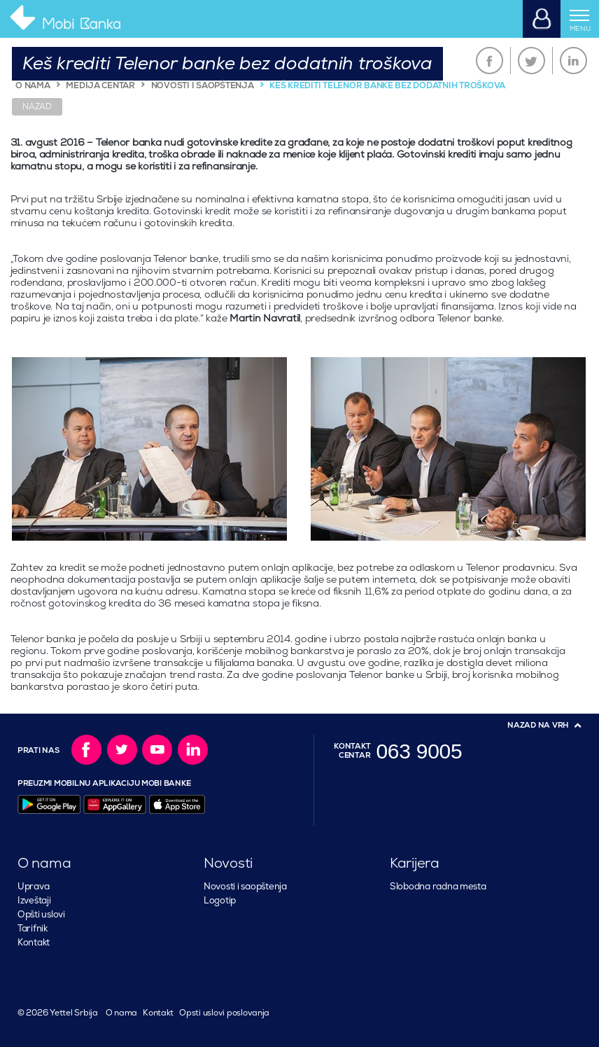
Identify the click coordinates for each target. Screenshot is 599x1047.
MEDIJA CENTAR (100, 86)
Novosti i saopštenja (245, 886)
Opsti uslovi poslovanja (224, 1013)
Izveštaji (34, 900)
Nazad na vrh (538, 725)
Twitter (531, 60)
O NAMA (32, 86)
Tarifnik (32, 928)
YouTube (157, 750)
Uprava (33, 886)
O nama (121, 1013)
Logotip (220, 900)
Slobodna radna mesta (438, 886)
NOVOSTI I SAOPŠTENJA (202, 86)
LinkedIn (573, 60)
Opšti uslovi (41, 914)
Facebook (489, 60)
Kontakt (33, 942)
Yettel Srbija (72, 1013)
